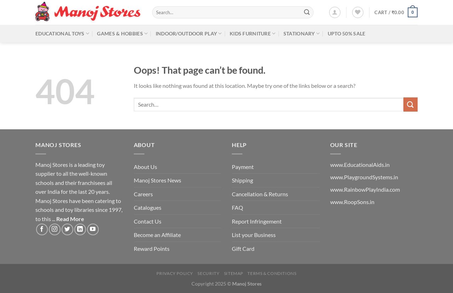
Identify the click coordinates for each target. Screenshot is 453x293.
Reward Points (152, 248)
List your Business (254, 234)
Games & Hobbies (122, 33)
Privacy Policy (174, 273)
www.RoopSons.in (352, 201)
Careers (143, 194)
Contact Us (147, 221)
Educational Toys (62, 33)
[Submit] (307, 12)
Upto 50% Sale (347, 33)
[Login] (334, 12)
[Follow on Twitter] (67, 229)
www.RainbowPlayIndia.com (365, 189)
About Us (145, 166)
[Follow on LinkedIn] (80, 229)
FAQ (237, 207)
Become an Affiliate (157, 234)
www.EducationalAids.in (360, 164)
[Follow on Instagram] (55, 229)
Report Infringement (257, 221)
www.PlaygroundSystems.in (364, 177)
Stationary (301, 33)
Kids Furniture (253, 33)
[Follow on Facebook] (42, 229)
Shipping (242, 180)
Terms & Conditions (271, 273)
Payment (243, 166)
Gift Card (243, 248)
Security (208, 273)
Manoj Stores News (157, 180)
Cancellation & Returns (260, 194)
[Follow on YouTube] (93, 229)
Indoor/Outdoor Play (189, 33)
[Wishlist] (357, 12)
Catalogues (147, 207)
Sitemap (233, 273)
